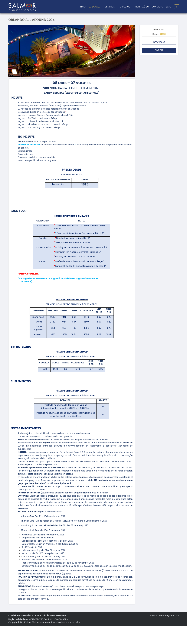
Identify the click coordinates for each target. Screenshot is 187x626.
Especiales (95, 7)
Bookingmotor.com (170, 615)
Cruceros (126, 7)
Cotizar (159, 50)
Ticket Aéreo (142, 7)
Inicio (83, 7)
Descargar (159, 42)
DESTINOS (111, 7)
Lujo (168, 7)
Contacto (157, 7)
